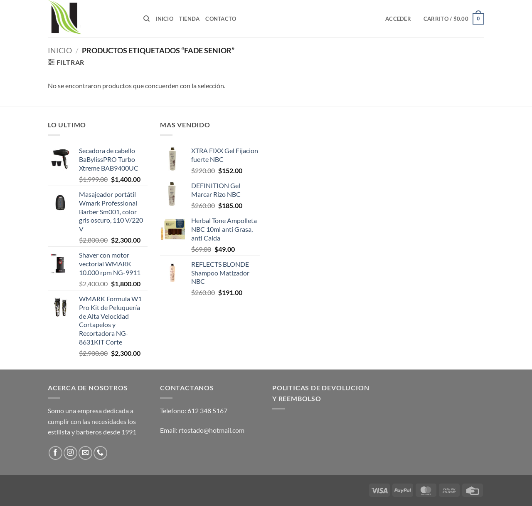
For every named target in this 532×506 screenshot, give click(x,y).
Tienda (189, 18)
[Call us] (100, 453)
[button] (398, 18)
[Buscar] (146, 19)
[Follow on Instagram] (70, 453)
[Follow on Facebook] (55, 453)
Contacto (220, 18)
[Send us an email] (85, 453)
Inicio (164, 18)
